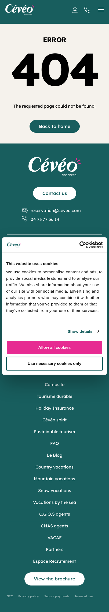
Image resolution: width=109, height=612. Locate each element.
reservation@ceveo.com (51, 210)
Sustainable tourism (54, 431)
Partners (54, 549)
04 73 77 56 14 (40, 219)
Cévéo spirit (54, 419)
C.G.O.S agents (54, 514)
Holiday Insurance (54, 408)
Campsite (54, 384)
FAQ (54, 443)
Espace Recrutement (54, 561)
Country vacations (54, 467)
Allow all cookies (54, 347)
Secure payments (56, 596)
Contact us (54, 193)
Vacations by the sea (54, 502)
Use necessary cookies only (54, 363)
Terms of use (84, 596)
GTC (10, 596)
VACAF (55, 537)
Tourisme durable (54, 396)
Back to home (54, 126)
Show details (80, 331)
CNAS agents (54, 525)
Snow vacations (54, 490)
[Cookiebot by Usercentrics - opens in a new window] (79, 244)
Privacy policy (28, 596)
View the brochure (54, 578)
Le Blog (54, 455)
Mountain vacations (54, 478)
